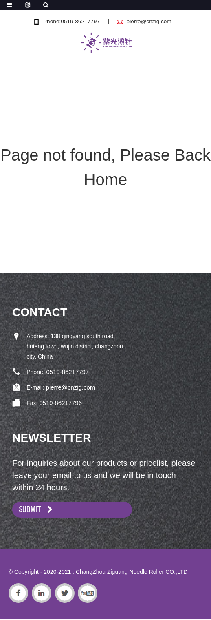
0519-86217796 (59, 402)
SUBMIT (32, 509)
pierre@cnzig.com (150, 21)
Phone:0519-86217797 (71, 21)
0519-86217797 (66, 371)
